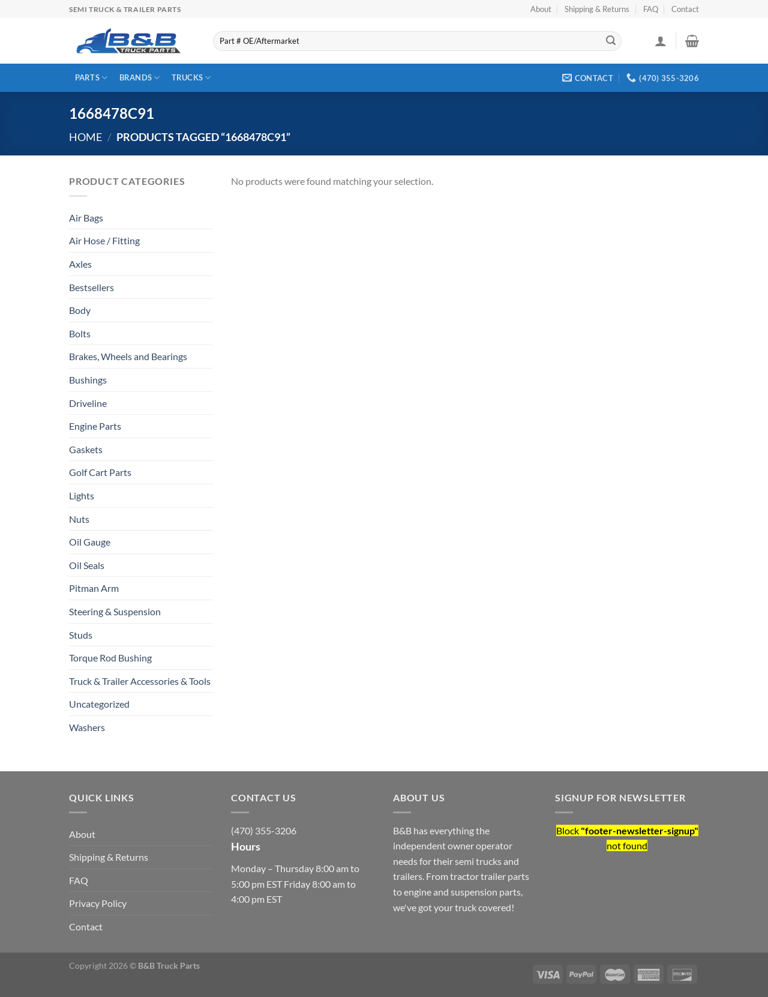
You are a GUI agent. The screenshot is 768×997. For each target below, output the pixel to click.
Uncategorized (99, 703)
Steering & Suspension (115, 611)
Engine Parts (95, 426)
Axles (80, 264)
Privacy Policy (98, 903)
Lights (81, 495)
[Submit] (611, 41)
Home (85, 136)
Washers (87, 727)
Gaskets (86, 449)
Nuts (79, 519)
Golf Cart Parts (100, 472)
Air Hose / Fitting (104, 240)
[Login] (661, 41)
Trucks (191, 77)
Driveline (88, 403)
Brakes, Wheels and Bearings (128, 356)
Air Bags (86, 217)
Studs (80, 634)
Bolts (80, 333)
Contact (685, 9)
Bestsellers (91, 287)
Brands (139, 77)
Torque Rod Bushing (110, 657)
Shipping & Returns (597, 9)
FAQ (650, 9)
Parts (91, 77)
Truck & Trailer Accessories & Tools (140, 681)
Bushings (88, 379)
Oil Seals (86, 565)
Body (80, 310)
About (540, 9)
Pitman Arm (94, 588)
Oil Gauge (89, 541)
